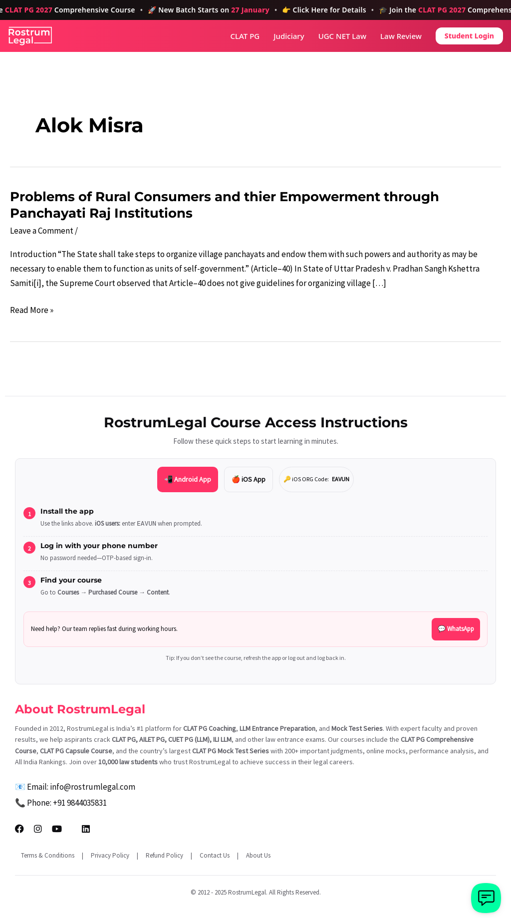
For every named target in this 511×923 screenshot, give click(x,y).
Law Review (401, 36)
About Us (258, 855)
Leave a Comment (41, 230)
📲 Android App (187, 479)
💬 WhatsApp (456, 628)
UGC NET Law (342, 36)
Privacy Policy (110, 855)
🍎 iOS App (248, 479)
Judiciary (288, 36)
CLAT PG (245, 36)
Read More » (31, 310)
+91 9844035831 (80, 802)
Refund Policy (164, 855)
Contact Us (215, 855)
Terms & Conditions (47, 855)
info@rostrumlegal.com (92, 786)
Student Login (469, 35)
